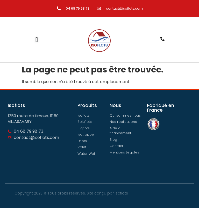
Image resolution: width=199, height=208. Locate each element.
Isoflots (121, 193)
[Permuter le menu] (36, 39)
